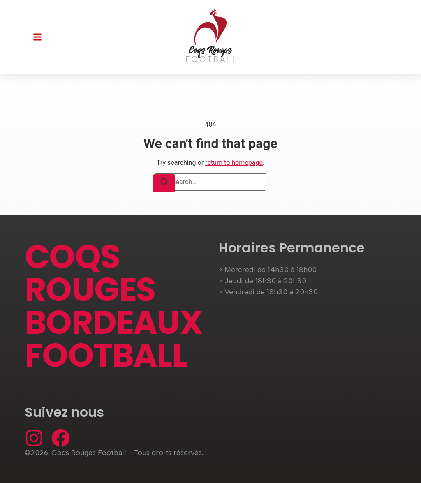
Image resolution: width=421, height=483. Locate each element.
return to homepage (234, 162)
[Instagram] (34, 438)
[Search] (164, 183)
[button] (37, 37)
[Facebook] (60, 438)
